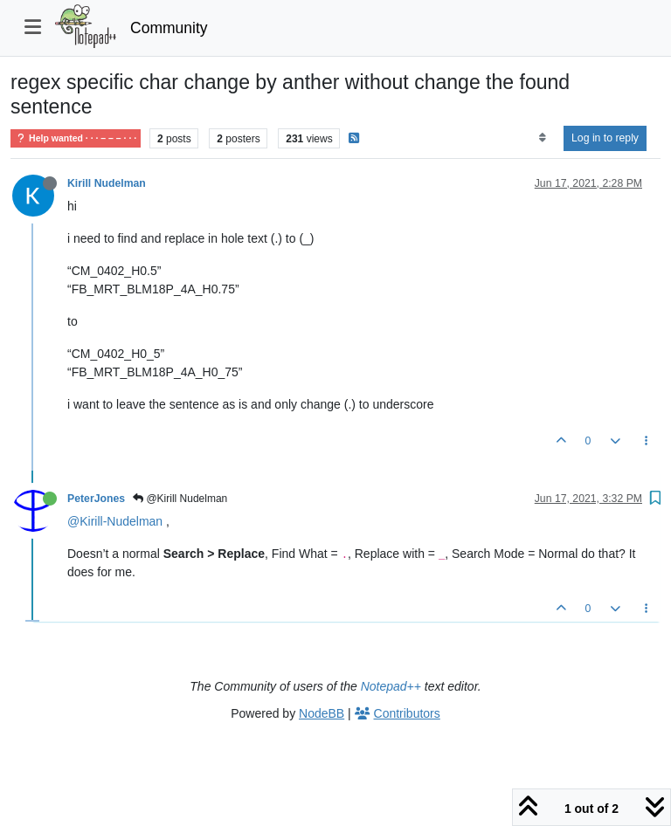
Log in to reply (605, 138)
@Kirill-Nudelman (115, 521)
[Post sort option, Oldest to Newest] (542, 138)
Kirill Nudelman (106, 183)
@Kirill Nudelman (180, 498)
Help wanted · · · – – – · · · (75, 138)
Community (169, 28)
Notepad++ (391, 686)
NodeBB (321, 713)
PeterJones (96, 498)
